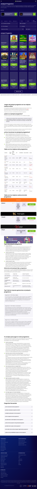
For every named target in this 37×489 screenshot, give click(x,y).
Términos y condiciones (4, 474)
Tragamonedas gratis (4, 456)
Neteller (19, 464)
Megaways (2, 467)
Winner (30, 186)
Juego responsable (3, 473)
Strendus (30, 177)
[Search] (35, 1)
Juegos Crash (3, 457)
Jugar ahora (31, 204)
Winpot (3, 229)
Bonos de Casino (3, 447)
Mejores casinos (3, 440)
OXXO (19, 456)
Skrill (19, 463)
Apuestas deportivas (21, 440)
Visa (19, 461)
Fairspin (3, 217)
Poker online (2, 461)
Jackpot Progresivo (4, 464)
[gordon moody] (29, 486)
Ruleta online (3, 460)
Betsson (3, 203)
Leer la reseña (31, 206)
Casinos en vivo (3, 443)
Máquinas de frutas (4, 463)
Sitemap (2, 477)
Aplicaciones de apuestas (22, 442)
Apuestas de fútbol (21, 443)
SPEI (19, 457)
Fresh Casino (30, 165)
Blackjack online (3, 459)
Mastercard (20, 460)
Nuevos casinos (3, 446)
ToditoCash (20, 459)
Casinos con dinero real (4, 442)
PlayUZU (30, 169)
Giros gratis (2, 450)
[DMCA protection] (34, 486)
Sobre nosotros (3, 471)
